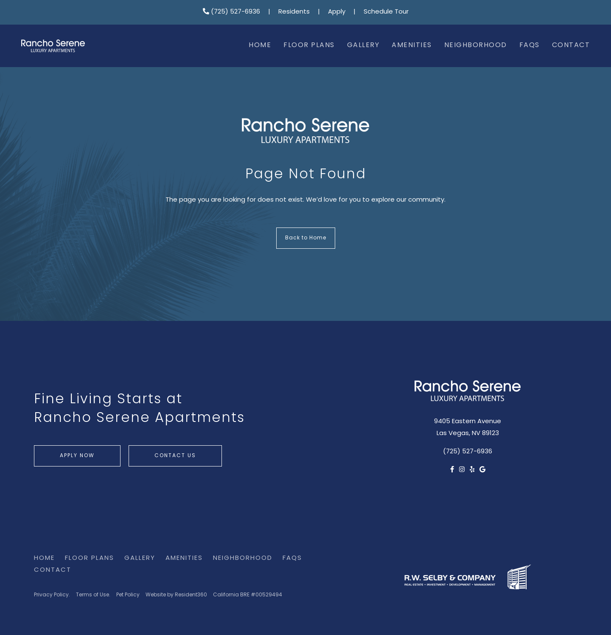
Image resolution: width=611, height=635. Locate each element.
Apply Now (77, 456)
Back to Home (305, 238)
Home (260, 45)
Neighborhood (475, 45)
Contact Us (175, 456)
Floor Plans (309, 45)
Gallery (363, 45)
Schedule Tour (386, 12)
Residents (294, 12)
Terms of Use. (93, 595)
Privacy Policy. (52, 595)
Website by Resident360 (176, 595)
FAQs (529, 45)
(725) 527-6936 (231, 12)
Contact (571, 45)
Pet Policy (128, 595)
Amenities (412, 45)
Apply (336, 12)
